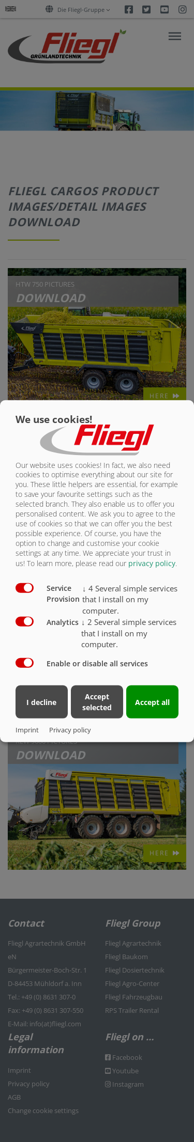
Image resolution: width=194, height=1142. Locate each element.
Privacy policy (70, 729)
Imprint (27, 729)
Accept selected (97, 702)
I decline (41, 702)
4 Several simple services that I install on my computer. (129, 599)
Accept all (152, 702)
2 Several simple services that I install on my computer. (128, 633)
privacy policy (151, 563)
